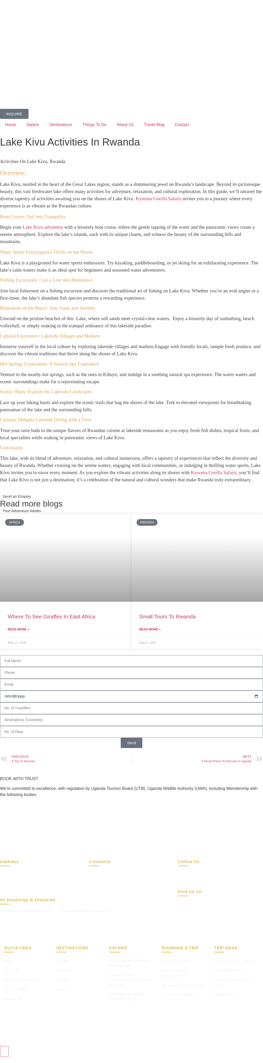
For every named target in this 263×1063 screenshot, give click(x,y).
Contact (182, 124)
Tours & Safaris (16, 989)
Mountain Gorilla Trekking (234, 961)
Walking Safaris (226, 995)
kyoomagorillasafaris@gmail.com (86, 911)
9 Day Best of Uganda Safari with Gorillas (126, 996)
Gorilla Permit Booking (179, 995)
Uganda (63, 961)
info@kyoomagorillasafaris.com (27, 911)
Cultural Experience (230, 970)
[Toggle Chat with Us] (4, 1051)
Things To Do (94, 124)
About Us (125, 124)
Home (10, 124)
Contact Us (13, 999)
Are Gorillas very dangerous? (175, 973)
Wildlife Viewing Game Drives (232, 982)
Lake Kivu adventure (43, 227)
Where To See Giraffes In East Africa (51, 616)
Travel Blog (154, 124)
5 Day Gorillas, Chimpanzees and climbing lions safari (130, 980)
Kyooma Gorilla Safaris (158, 198)
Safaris (32, 124)
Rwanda (63, 989)
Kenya (62, 980)
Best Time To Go (175, 961)
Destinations (60, 124)
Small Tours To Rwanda (167, 616)
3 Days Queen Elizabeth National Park (128, 963)
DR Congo (65, 970)
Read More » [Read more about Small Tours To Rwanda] (150, 629)
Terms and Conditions (21, 980)
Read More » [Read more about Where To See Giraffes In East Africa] (18, 629)
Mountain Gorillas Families (183, 985)
